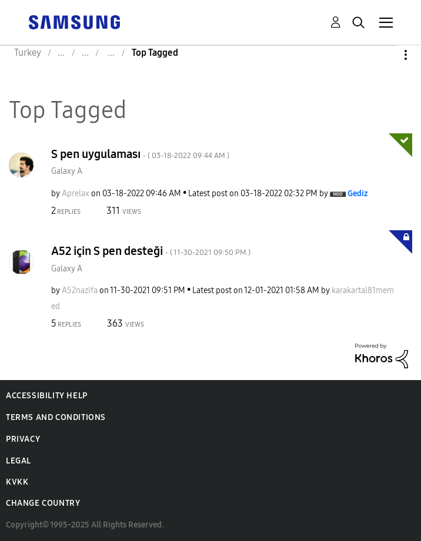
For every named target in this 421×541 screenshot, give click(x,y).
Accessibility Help (47, 396)
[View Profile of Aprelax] (75, 194)
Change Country (43, 503)
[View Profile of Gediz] (357, 194)
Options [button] (386, 55)
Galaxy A (66, 171)
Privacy (23, 439)
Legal (18, 461)
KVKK (17, 482)
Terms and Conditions (56, 417)
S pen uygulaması (140, 154)
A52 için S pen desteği (150, 251)
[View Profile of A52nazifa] (80, 290)
